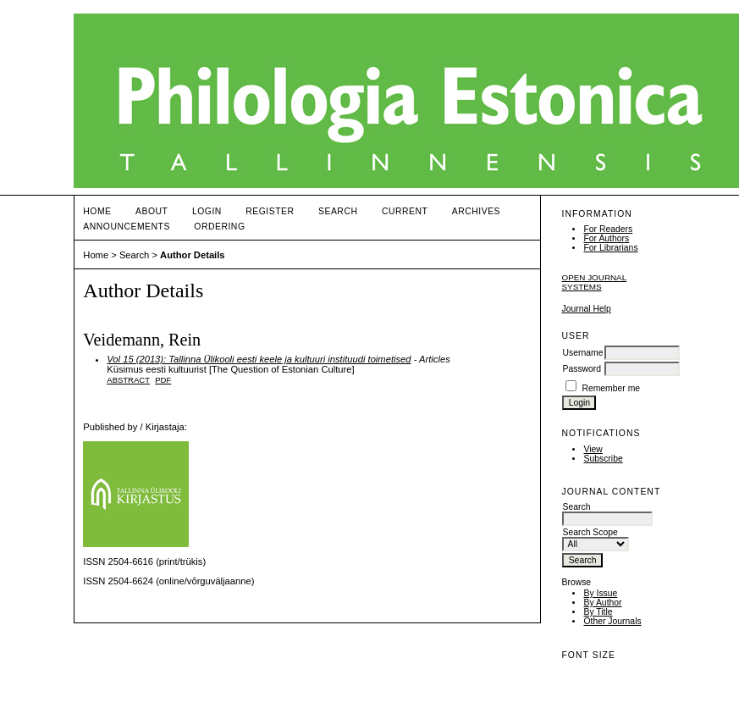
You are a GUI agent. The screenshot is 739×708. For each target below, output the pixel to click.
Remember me (611, 388)
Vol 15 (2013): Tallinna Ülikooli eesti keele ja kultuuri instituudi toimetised (259, 359)
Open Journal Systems (593, 282)
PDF (163, 379)
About (151, 211)
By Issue (600, 593)
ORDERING (219, 226)
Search (337, 211)
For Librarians (610, 247)
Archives (476, 211)
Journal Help (585, 308)
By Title (597, 612)
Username (582, 352)
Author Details (192, 255)
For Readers (607, 229)
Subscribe (602, 458)
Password (581, 368)
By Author (602, 602)
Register (269, 211)
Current (404, 211)
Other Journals (612, 621)
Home (97, 211)
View (592, 449)
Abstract (128, 379)
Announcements (126, 226)
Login (207, 211)
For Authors (606, 238)
